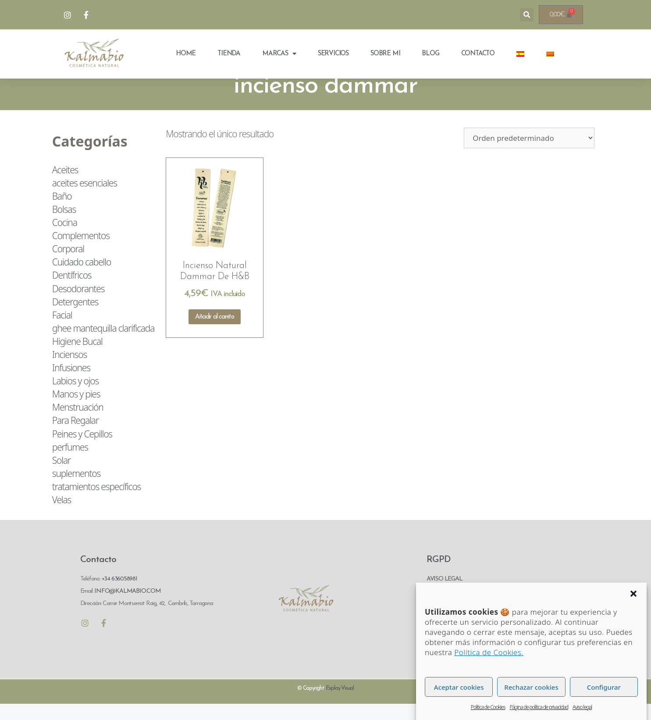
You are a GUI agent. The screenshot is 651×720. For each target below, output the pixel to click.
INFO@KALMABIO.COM (126, 607)
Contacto (477, 53)
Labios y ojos (75, 396)
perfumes (70, 462)
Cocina (64, 238)
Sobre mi (385, 53)
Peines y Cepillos (82, 449)
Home (186, 53)
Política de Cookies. (488, 652)
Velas (61, 515)
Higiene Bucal (77, 357)
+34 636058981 (119, 594)
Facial (62, 331)
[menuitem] (520, 54)
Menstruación (77, 423)
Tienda (228, 53)
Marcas (279, 53)
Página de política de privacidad (538, 707)
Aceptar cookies (459, 687)
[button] (633, 593)
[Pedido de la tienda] (529, 153)
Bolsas (64, 225)
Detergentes (75, 317)
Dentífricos (72, 291)
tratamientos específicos (96, 502)
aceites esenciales (84, 199)
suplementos (76, 489)
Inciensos (69, 370)
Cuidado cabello (81, 278)
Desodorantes (78, 304)
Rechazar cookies (531, 687)
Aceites (65, 185)
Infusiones (71, 383)
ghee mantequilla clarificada (103, 344)
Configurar (604, 687)
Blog (430, 53)
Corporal (68, 264)
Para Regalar (75, 436)
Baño (62, 212)
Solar (61, 476)
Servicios (333, 53)
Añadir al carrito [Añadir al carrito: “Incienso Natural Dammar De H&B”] (214, 332)
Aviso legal (582, 707)
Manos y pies (76, 410)
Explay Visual (340, 704)
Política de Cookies (488, 707)
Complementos (81, 251)
